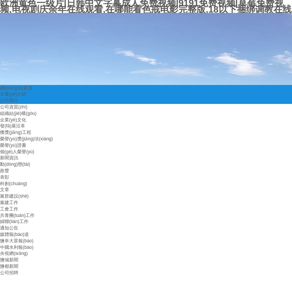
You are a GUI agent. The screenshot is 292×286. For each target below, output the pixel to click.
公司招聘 (9, 272)
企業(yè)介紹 (13, 94)
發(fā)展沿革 (12, 126)
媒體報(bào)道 (14, 234)
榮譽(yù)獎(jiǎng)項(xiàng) (26, 138)
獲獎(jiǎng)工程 (15, 132)
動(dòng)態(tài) (15, 164)
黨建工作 (9, 202)
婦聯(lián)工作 (14, 221)
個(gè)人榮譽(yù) (17, 151)
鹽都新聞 (9, 266)
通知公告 (9, 228)
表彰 (4, 177)
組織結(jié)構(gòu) (18, 113)
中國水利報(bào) (16, 247)
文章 (4, 189)
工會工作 (9, 209)
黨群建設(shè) (14, 196)
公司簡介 (9, 100)
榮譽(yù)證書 (13, 145)
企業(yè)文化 (13, 120)
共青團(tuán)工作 (17, 215)
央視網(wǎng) (14, 253)
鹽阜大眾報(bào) (16, 241)
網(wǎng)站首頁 (16, 88)
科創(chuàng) (13, 183)
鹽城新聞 (9, 259)
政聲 (4, 170)
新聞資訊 (9, 157)
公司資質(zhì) (13, 107)
